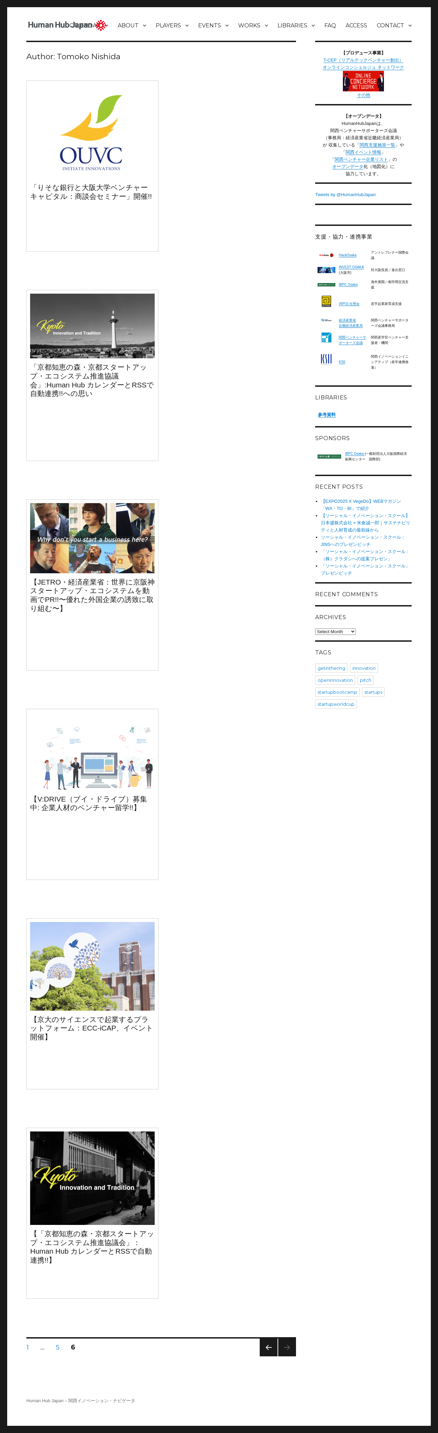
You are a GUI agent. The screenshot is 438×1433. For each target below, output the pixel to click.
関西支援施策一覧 (377, 145)
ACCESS (356, 25)
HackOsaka (348, 255)
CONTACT (390, 25)
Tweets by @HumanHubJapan (345, 194)
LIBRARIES (292, 25)
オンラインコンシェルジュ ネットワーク (363, 78)
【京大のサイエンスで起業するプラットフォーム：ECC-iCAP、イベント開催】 (91, 1028)
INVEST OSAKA (351, 267)
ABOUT (128, 25)
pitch (365, 680)
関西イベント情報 (363, 152)
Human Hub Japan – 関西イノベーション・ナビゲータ (80, 1400)
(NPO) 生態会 (349, 304)
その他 (363, 95)
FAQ (330, 25)
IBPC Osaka (348, 284)
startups (373, 692)
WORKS (249, 25)
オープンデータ (347, 166)
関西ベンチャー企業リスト (361, 159)
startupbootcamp (337, 692)
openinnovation (335, 680)
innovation (364, 668)
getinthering (331, 668)
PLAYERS (168, 25)
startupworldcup (336, 704)
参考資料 (327, 414)
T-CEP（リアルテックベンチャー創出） (363, 60)
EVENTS (209, 25)
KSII (342, 362)
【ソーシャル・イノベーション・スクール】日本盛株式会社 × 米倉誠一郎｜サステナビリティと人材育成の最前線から (366, 523)
